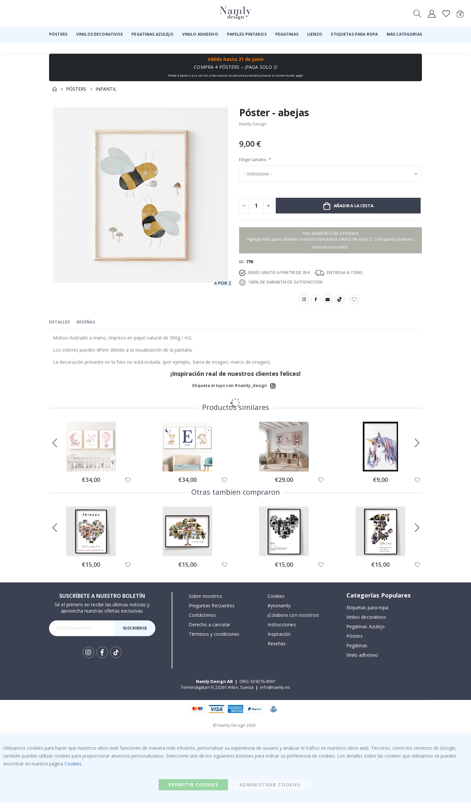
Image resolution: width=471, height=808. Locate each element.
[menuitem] (58, 34)
